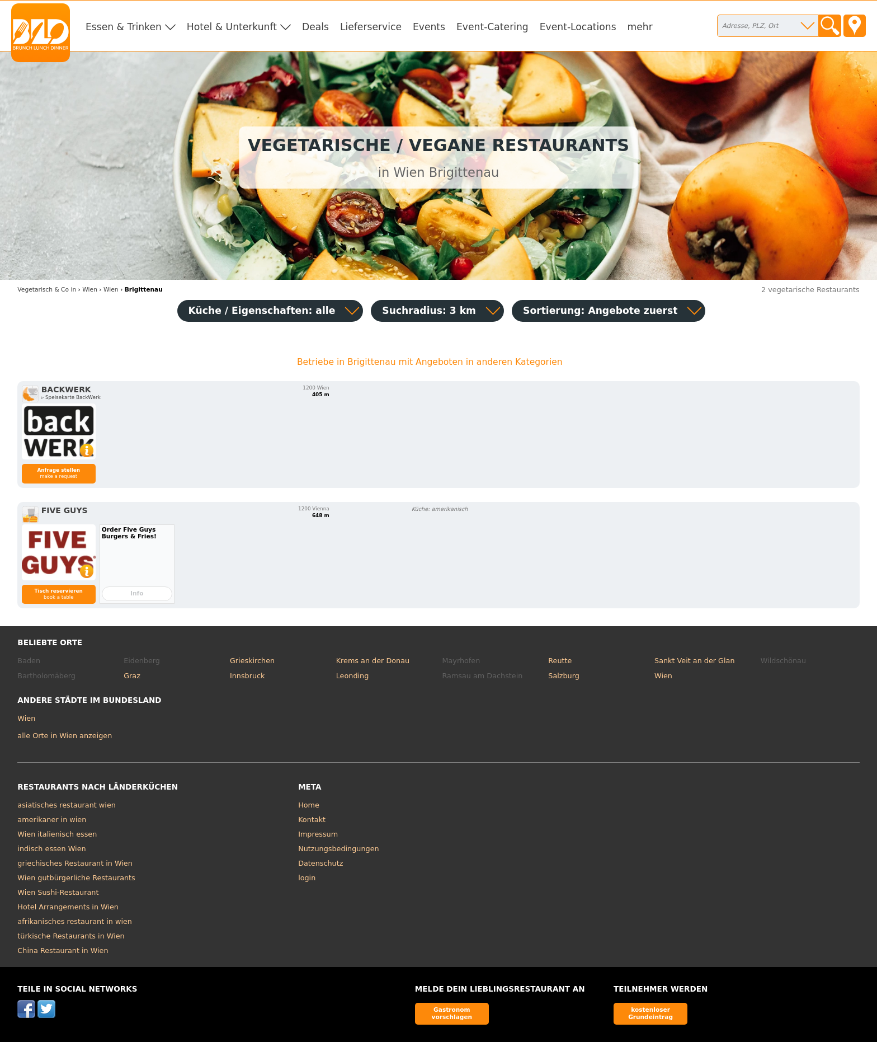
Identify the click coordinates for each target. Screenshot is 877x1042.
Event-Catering (492, 26)
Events (429, 26)
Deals (315, 26)
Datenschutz (320, 863)
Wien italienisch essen (57, 834)
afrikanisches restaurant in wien (74, 921)
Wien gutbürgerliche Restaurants (76, 878)
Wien (663, 676)
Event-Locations (578, 26)
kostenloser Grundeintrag (650, 1013)
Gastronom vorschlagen (452, 1013)
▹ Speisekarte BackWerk (71, 397)
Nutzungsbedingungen (338, 848)
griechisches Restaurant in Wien (74, 863)
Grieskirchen (252, 660)
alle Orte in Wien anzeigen (64, 735)
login (306, 878)
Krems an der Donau (372, 660)
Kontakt (312, 819)
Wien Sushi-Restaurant (57, 892)
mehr (640, 26)
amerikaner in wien (51, 819)
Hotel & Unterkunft (232, 26)
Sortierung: (600, 310)
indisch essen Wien (51, 848)
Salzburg (563, 676)
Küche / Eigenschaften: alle (262, 310)
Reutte (560, 660)
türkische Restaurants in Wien (70, 936)
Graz (132, 676)
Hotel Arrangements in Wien (68, 907)
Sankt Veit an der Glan (694, 660)
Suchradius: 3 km (429, 310)
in (46, 289)
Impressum (318, 834)
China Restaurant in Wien (62, 950)
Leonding (352, 676)
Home (308, 805)
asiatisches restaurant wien (66, 805)
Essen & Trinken (124, 26)
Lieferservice (371, 26)
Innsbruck (247, 676)
